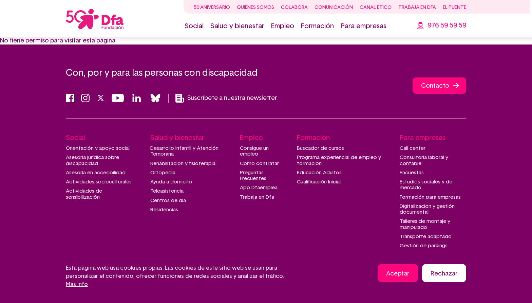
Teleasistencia (167, 191)
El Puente (454, 7)
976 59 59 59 (447, 25)
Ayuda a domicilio (171, 181)
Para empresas (363, 26)
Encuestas (412, 172)
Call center (412, 148)
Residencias (164, 209)
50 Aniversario (212, 7)
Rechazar (444, 274)
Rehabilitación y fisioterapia (182, 163)
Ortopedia (162, 172)
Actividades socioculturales (99, 181)
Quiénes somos (255, 7)
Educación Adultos (319, 172)
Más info (77, 284)
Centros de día (168, 200)
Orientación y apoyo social (98, 148)
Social (194, 26)
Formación (317, 26)
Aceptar (398, 274)
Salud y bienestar (237, 26)
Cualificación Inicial (319, 181)
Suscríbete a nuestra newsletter (226, 98)
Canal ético (376, 7)
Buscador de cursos (320, 148)
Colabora (294, 7)
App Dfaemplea (259, 187)
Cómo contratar (259, 163)
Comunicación (334, 7)
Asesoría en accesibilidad (96, 172)
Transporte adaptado (426, 236)
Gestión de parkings (424, 245)
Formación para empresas (430, 197)
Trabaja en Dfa (417, 7)
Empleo (282, 26)
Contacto (435, 86)
